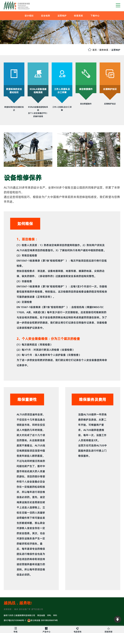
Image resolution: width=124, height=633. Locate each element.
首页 (94, 49)
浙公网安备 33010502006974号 (42, 620)
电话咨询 (77, 629)
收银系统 (78, 15)
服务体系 (103, 49)
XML (49, 615)
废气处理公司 (37, 609)
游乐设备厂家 (25, 609)
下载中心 (94, 15)
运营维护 (62, 15)
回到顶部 (108, 629)
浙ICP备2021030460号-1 (15, 620)
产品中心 (46, 629)
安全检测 (45, 15)
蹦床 (16, 609)
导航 (15, 629)
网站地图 (41, 615)
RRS (55, 615)
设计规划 (29, 15)
